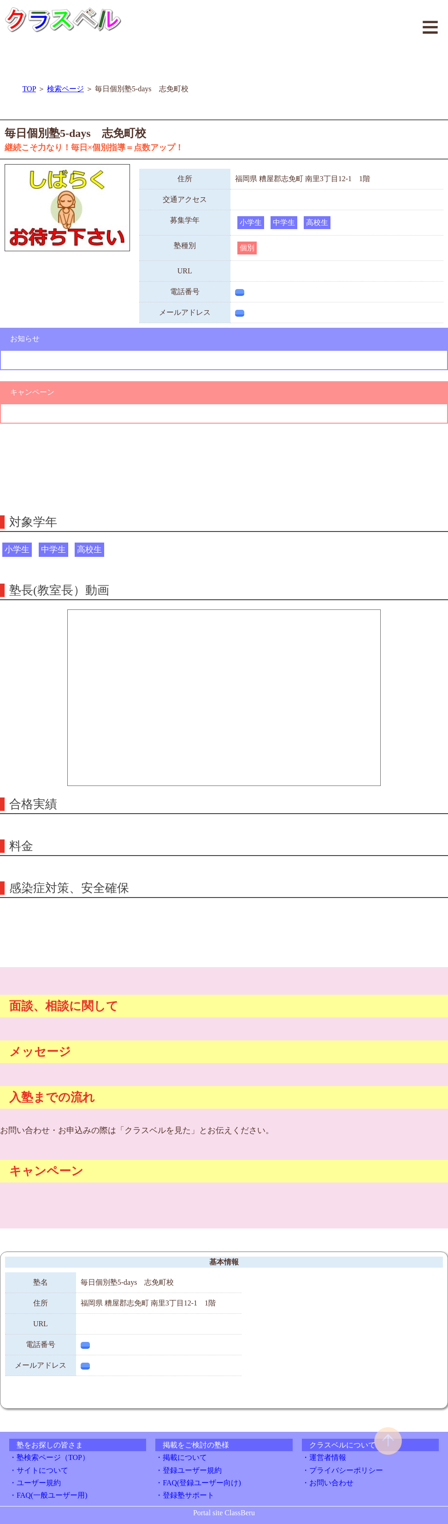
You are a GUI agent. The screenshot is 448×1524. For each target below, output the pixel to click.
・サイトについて (38, 1470)
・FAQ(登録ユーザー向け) (198, 1483)
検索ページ (65, 89)
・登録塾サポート (184, 1495)
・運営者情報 (324, 1457)
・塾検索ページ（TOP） (49, 1457)
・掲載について (181, 1457)
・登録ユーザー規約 (188, 1470)
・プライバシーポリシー (342, 1470)
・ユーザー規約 (35, 1483)
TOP (29, 89)
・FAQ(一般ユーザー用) (48, 1495)
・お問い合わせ (328, 1483)
